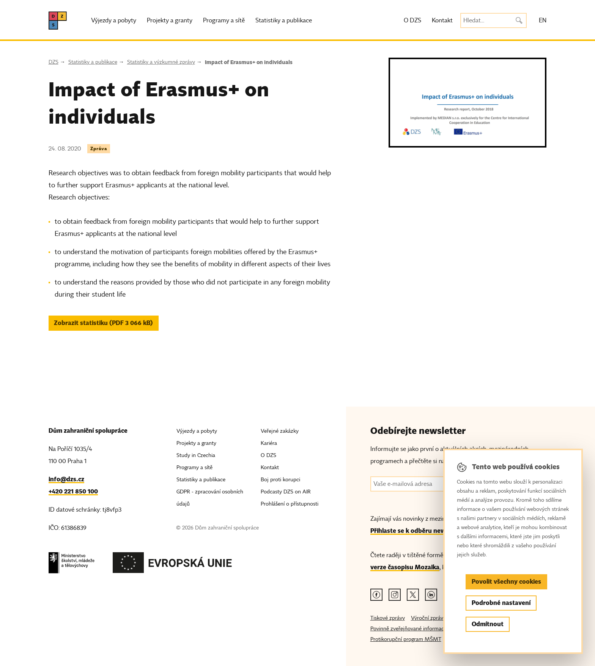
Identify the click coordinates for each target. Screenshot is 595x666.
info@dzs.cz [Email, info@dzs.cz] (66, 479)
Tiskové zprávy (387, 618)
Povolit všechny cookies (506, 582)
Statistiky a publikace (283, 20)
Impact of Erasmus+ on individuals (249, 62)
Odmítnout (488, 624)
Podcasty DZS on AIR (286, 492)
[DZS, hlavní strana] (58, 20)
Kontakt (442, 20)
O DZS (412, 20)
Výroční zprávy (428, 618)
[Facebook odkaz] (376, 595)
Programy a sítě (224, 20)
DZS (53, 62)
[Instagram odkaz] (395, 595)
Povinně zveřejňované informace (408, 628)
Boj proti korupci (280, 479)
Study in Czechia (195, 455)
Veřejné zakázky (280, 431)
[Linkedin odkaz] (431, 595)
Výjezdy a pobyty (113, 20)
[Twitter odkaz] (413, 595)
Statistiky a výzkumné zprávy (161, 62)
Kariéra (269, 443)
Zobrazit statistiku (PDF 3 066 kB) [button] (103, 323)
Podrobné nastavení (501, 603)
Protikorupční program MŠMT (405, 639)
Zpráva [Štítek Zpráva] (98, 148)
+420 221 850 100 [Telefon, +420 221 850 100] (73, 491)
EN (542, 20)
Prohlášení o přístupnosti (289, 504)
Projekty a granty (169, 20)
